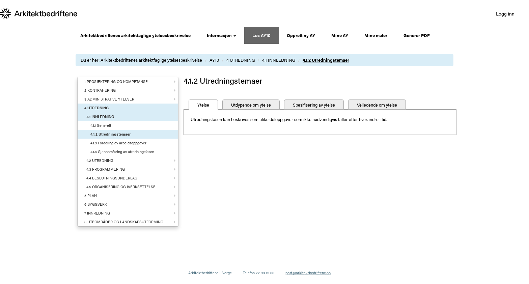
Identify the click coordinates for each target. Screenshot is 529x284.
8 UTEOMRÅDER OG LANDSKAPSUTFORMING (123, 221)
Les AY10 (261, 35)
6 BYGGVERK (95, 204)
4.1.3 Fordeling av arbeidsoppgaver (118, 142)
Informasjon (221, 35)
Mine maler (375, 35)
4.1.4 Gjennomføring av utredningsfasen (122, 151)
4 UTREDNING (240, 60)
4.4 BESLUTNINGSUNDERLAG (111, 177)
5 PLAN (90, 195)
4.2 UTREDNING (99, 160)
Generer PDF (416, 35)
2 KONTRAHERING (100, 90)
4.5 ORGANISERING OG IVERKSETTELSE (121, 186)
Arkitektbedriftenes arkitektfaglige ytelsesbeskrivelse (135, 35)
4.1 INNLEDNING (278, 60)
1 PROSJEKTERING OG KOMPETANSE (116, 81)
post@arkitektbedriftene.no (308, 272)
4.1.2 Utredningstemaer (326, 60)
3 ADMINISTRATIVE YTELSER (109, 99)
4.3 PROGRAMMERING (105, 169)
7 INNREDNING (97, 213)
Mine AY (339, 35)
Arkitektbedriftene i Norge (210, 272)
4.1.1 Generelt (100, 125)
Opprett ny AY (301, 35)
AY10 (214, 60)
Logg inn (505, 13)
